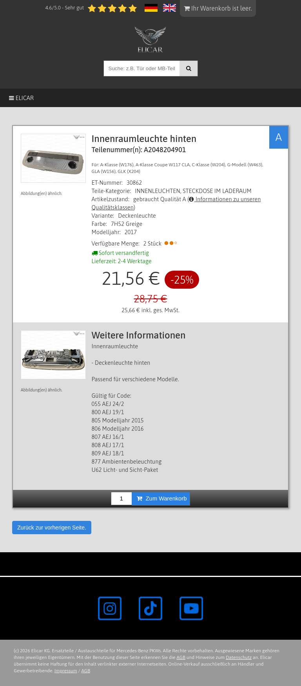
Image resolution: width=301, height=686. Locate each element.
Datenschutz (239, 657)
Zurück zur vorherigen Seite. (51, 527)
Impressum (65, 670)
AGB (180, 657)
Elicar (21, 98)
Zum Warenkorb (162, 498)
